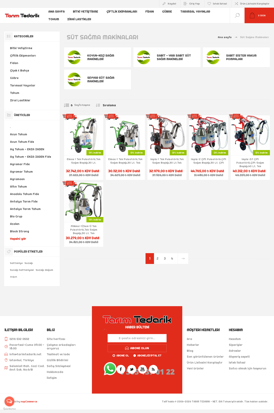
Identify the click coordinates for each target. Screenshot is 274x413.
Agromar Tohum (21, 171)
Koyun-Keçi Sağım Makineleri (100, 57)
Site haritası (56, 339)
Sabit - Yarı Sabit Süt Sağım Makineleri (174, 57)
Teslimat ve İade (58, 354)
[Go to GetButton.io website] (9, 409)
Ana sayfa (57, 12)
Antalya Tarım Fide (24, 201)
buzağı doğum (44, 269)
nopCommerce (29, 401)
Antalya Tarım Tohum (25, 209)
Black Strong (19, 231)
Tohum (54, 18)
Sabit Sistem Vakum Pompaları (241, 57)
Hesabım (235, 339)
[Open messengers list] (9, 401)
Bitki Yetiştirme (85, 12)
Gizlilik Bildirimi (57, 360)
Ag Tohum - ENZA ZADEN (27, 149)
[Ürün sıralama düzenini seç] (117, 105)
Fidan (149, 12)
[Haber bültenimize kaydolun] (137, 338)
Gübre (166, 12)
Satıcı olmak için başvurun (247, 368)
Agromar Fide (20, 164)
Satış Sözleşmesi (59, 366)
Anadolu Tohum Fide (24, 194)
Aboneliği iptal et (149, 355)
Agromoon (17, 179)
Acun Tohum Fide (22, 142)
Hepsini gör (18, 239)
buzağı (29, 263)
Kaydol (172, 3)
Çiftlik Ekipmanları (121, 12)
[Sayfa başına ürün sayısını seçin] (69, 105)
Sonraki (183, 258)
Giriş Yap (194, 3)
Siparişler (236, 345)
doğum (13, 277)
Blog (190, 351)
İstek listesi (237, 362)
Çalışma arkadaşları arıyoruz (61, 346)
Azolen (14, 224)
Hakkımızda (55, 372)
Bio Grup (16, 216)
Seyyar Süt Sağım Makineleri (100, 79)
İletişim (52, 378)
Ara (189, 339)
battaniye (16, 263)
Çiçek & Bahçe (19, 70)
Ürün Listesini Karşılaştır (254, 3)
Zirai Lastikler (79, 18)
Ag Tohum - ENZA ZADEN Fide (30, 156)
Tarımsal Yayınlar (194, 12)
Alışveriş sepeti (239, 356)
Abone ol (122, 355)
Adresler (235, 351)
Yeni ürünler (195, 368)
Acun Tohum (18, 134)
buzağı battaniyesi (22, 269)
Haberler (193, 345)
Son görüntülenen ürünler (205, 356)
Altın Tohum (18, 186)
